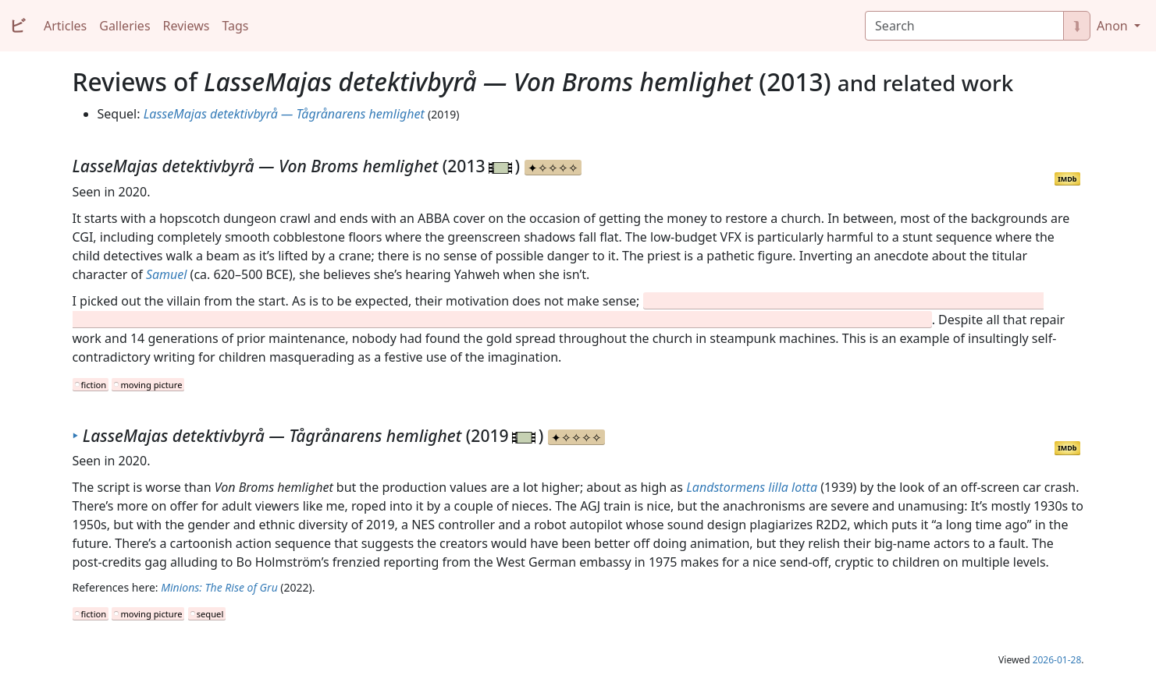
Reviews (186, 25)
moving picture (151, 385)
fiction (94, 385)
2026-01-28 (1057, 659)
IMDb (1067, 179)
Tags (235, 25)
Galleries (124, 25)
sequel (210, 614)
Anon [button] (1114, 25)
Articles (65, 25)
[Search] (964, 26)
